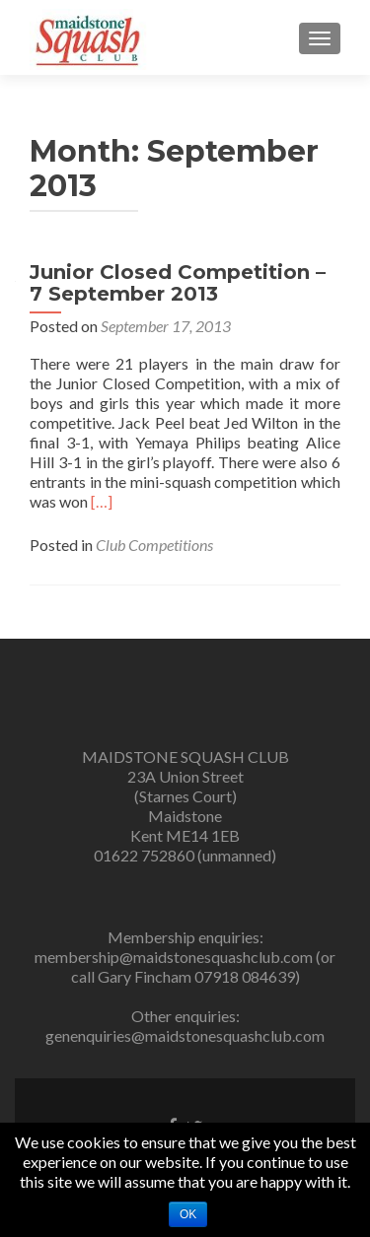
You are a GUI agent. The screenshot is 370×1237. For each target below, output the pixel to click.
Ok (188, 1214)
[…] (101, 501)
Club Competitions (154, 544)
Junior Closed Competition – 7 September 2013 (178, 283)
